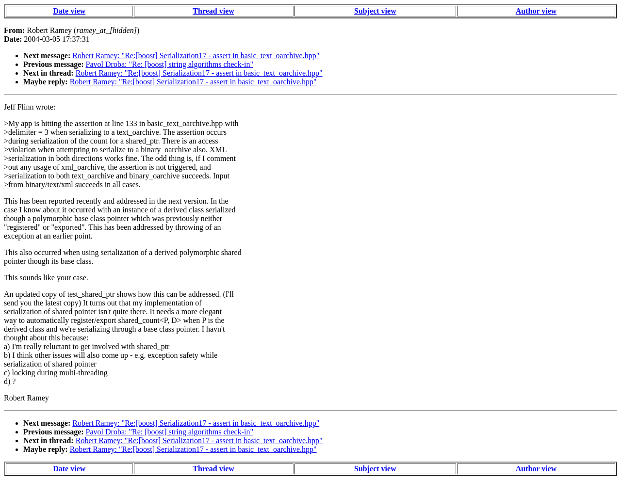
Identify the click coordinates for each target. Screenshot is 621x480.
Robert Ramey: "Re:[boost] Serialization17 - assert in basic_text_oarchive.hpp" (195, 55)
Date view (69, 11)
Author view (536, 11)
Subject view (375, 11)
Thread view (213, 11)
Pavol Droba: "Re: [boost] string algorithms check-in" (169, 64)
